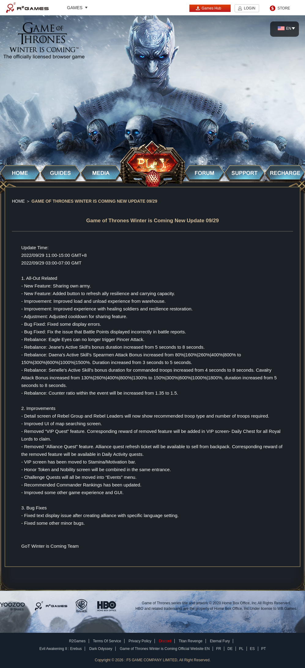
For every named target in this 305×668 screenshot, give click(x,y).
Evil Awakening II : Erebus (60, 649)
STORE (283, 8)
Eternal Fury (220, 641)
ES (252, 649)
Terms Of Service (107, 641)
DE (229, 649)
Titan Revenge (191, 641)
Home (18, 201)
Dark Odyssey (100, 649)
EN (284, 28)
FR (218, 649)
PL (241, 649)
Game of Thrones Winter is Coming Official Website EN (165, 649)
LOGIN (249, 8)
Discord (165, 641)
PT (263, 649)
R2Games (27, 7)
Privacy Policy (139, 641)
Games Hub (208, 8)
